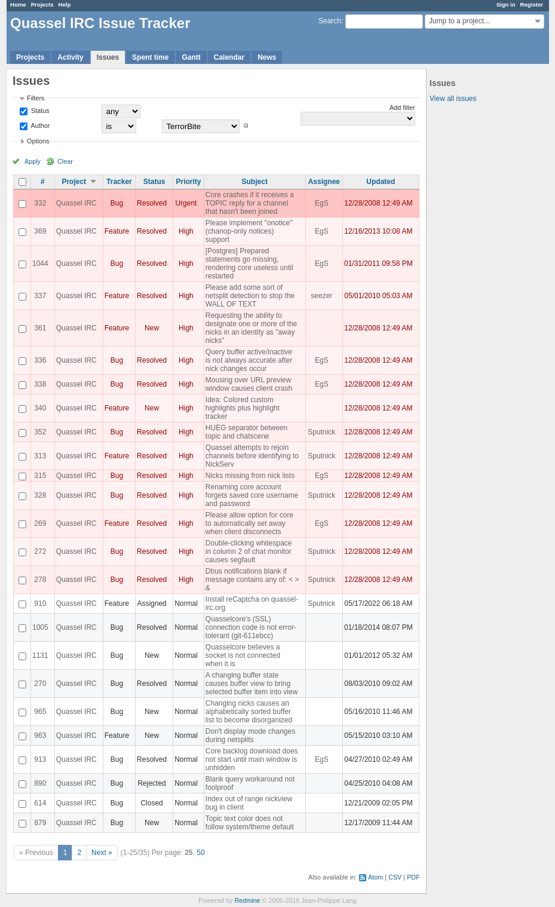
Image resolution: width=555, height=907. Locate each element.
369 (40, 231)
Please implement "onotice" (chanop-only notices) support (249, 231)
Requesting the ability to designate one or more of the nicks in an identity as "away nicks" (251, 328)
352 (40, 432)
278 (40, 579)
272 (40, 551)
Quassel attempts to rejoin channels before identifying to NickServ (252, 455)
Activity (70, 57)
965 (40, 711)
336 (40, 360)
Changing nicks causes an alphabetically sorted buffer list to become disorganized (249, 711)
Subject (255, 181)
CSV (394, 877)
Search (329, 21)
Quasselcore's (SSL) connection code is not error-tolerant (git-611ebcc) (251, 627)
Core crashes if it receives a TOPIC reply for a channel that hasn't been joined (250, 203)
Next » (101, 852)
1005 (40, 627)
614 (40, 803)
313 (40, 456)
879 (40, 823)
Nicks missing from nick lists (250, 475)
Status (39, 110)
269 (40, 523)
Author (39, 125)
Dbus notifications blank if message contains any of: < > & (252, 579)
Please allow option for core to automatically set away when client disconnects (249, 523)
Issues (108, 57)
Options (38, 141)
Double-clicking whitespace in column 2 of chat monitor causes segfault (249, 551)
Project (74, 181)
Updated (380, 181)
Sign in (506, 4)
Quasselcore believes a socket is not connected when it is (243, 655)
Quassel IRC (76, 203)
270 (40, 683)
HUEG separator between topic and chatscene (246, 432)
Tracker (119, 181)
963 (40, 735)
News (266, 57)
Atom (375, 877)
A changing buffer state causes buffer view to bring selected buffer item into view (252, 683)
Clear (65, 161)
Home (18, 4)
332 (40, 203)
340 (40, 408)
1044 (40, 263)
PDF (413, 877)
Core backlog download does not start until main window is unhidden (252, 759)
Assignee (324, 181)
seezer (321, 296)
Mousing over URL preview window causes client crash (249, 384)
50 (200, 852)
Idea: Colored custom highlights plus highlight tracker (243, 408)
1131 (40, 655)
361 (40, 328)
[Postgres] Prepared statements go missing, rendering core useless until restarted (249, 263)
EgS (322, 203)
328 (40, 495)
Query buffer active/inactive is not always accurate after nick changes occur (249, 360)
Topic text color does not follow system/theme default (250, 822)
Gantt (191, 57)
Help (65, 4)
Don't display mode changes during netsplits (250, 735)
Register (531, 4)
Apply (32, 161)
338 (40, 384)
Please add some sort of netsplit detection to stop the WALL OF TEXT (250, 295)
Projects (42, 4)
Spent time (150, 57)
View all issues (453, 98)
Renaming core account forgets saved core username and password (252, 495)
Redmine (247, 900)
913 (40, 759)
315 (40, 475)
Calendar (229, 57)
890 (40, 783)
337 (40, 296)
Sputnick (321, 432)
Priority (188, 181)
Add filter (402, 107)
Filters (35, 98)
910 (40, 603)
